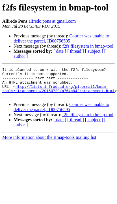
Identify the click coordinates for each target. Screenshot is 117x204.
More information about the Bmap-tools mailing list (49, 142)
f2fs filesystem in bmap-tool (87, 46)
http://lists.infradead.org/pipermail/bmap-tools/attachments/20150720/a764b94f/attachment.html (58, 93)
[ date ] (59, 51)
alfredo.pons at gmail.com (52, 21)
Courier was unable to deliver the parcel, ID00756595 (61, 38)
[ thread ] (75, 51)
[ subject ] (94, 51)
